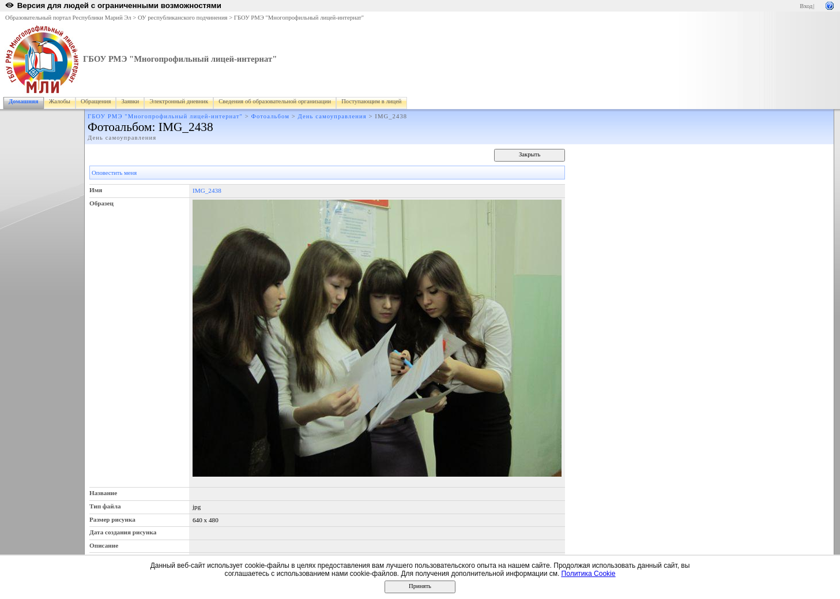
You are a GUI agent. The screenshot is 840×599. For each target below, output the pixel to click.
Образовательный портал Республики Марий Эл (68, 17)
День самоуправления (332, 116)
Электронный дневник (178, 101)
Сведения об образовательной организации (275, 101)
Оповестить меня (114, 173)
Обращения (96, 101)
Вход (806, 6)
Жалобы (59, 101)
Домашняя (24, 101)
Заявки (130, 101)
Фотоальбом (270, 116)
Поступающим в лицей (371, 101)
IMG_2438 (207, 190)
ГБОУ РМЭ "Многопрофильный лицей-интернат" (299, 17)
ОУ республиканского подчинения (183, 17)
